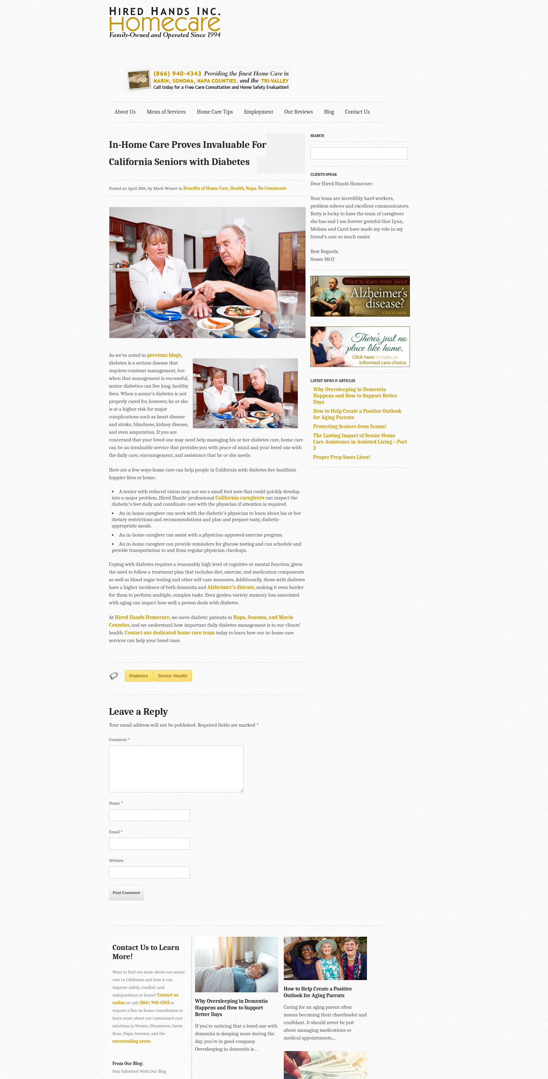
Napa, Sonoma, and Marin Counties (275, 565)
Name (117, 743)
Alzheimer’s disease (163, 535)
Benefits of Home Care (206, 132)
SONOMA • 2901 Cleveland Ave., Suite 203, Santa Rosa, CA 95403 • (175, 1061)
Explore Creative (362, 1053)
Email (116, 772)
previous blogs (165, 317)
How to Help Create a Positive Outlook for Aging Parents (308, 929)
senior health (173, 616)
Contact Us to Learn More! (135, 893)
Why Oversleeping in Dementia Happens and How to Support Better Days (385, 346)
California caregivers (213, 452)
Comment (120, 680)
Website (117, 801)
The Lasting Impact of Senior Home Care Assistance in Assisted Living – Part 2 (384, 392)
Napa (252, 132)
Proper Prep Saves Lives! (372, 407)
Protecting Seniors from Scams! (380, 377)
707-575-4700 (253, 1061)
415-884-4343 (234, 1045)
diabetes (139, 616)
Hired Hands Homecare (143, 565)
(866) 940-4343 (155, 943)
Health (238, 132)
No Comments (273, 132)
